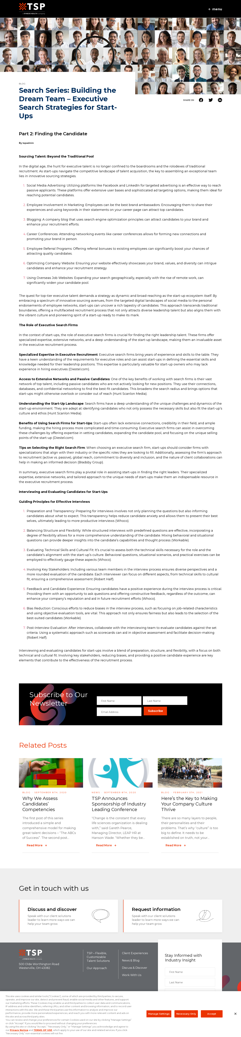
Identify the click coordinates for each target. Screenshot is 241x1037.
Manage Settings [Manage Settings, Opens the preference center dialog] (159, 1013)
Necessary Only (186, 1013)
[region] (120, 1014)
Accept (211, 1013)
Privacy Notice (19, 1030)
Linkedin (220, 100)
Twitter (210, 100)
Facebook (201, 100)
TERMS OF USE (43, 1030)
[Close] (235, 1014)
